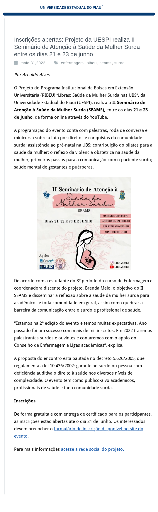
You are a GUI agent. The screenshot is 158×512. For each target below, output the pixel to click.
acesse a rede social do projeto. (92, 449)
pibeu (91, 63)
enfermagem (72, 63)
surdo (119, 63)
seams (106, 63)
